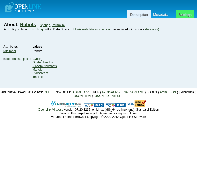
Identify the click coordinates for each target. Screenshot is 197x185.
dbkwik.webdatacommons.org (92, 29)
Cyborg (37, 59)
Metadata (160, 15)
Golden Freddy (42, 62)
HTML (88, 96)
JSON (133, 92)
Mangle (37, 69)
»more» (37, 77)
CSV (87, 92)
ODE (47, 92)
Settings (184, 15)
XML (141, 92)
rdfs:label (9, 51)
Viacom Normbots (44, 66)
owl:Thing (36, 29)
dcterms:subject (17, 59)
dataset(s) (152, 29)
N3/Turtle (121, 92)
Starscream (40, 73)
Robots (28, 24)
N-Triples (108, 92)
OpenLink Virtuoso (50, 110)
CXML (77, 92)
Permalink (58, 25)
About (116, 96)
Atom (163, 92)
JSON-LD (102, 96)
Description (139, 15)
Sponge (45, 25)
